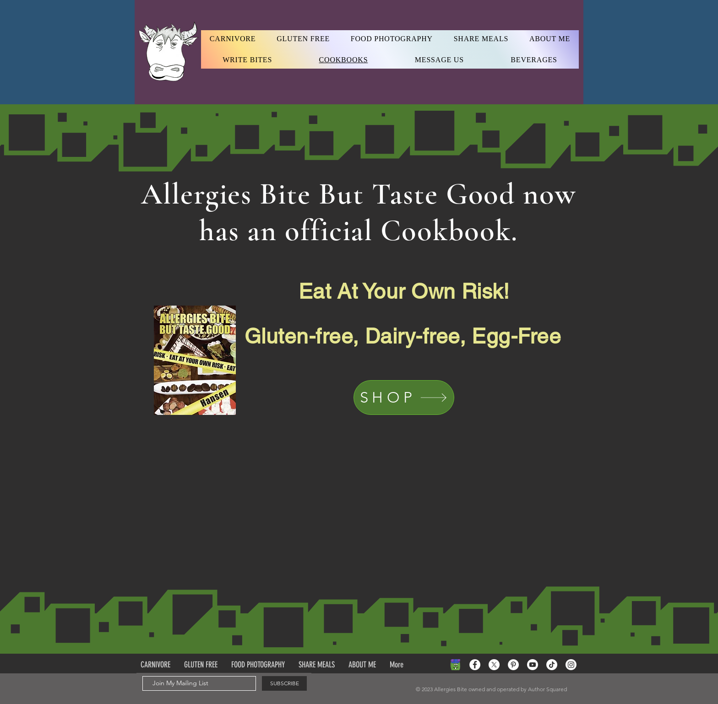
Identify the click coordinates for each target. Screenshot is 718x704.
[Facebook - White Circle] (474, 664)
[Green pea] (455, 664)
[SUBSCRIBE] (284, 683)
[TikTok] (551, 664)
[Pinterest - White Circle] (513, 664)
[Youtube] (532, 664)
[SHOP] (404, 397)
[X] (494, 664)
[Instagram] (571, 664)
